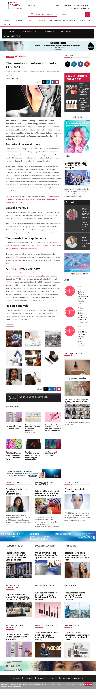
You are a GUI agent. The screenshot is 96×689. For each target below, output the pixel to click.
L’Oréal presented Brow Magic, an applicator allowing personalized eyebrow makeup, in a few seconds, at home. (33, 199)
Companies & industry (46, 625)
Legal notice (78, 678)
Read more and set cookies (11, 687)
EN (34, 5)
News (18, 20)
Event (6, 24)
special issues (68, 20)
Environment (71, 586)
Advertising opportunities (47, 678)
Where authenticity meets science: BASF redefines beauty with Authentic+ (47, 493)
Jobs (66, 280)
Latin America (48, 31)
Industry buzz (71, 625)
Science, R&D (70, 546)
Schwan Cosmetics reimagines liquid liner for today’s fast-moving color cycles (52, 427)
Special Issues (71, 482)
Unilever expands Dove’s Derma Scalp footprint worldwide (13, 426)
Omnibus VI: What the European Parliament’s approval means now (46, 555)
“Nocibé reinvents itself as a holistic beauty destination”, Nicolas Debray (48, 635)
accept (88, 684)
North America (29, 31)
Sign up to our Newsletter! (44, 14)
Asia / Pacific (66, 31)
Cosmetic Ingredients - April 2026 (75, 490)
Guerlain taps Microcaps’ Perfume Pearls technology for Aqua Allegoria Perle (14, 454)
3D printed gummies (15, 260)
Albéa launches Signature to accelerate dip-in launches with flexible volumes (47, 596)
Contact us (29, 678)
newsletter (66, 678)
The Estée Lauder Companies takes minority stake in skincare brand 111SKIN (77, 635)
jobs (30, 20)
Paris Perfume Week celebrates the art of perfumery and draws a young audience (17, 556)
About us (16, 678)
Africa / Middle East (12, 36)
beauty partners (55, 20)
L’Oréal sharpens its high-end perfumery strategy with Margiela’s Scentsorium (32, 428)
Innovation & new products (16, 56)
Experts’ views (13, 482)
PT (39, 5)
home (7, 20)
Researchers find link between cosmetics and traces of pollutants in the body (76, 556)
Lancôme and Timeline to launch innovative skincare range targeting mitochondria (32, 455)
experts (42, 20)
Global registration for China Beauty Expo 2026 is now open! (77, 164)
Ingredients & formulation (12, 586)
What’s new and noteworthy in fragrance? (50, 453)
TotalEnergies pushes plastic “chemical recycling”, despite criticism (74, 596)
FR (29, 5)
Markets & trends (14, 546)
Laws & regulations (44, 546)
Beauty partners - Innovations (77, 77)
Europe (11, 31)
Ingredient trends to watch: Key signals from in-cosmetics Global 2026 (18, 596)
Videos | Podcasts (85, 20)
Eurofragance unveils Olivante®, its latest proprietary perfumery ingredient (76, 400)
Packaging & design (44, 586)
